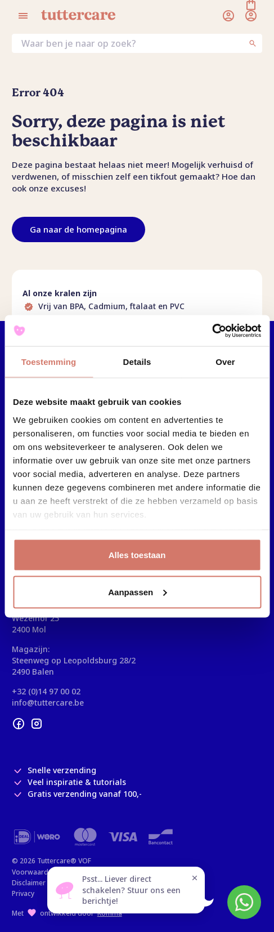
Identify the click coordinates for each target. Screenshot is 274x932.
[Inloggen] (228, 16)
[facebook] (18, 723)
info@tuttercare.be (48, 702)
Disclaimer (29, 883)
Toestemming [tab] (49, 362)
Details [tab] (137, 362)
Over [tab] (225, 362)
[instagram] (36, 723)
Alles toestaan (137, 555)
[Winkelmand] (251, 16)
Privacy (23, 893)
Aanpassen (137, 591)
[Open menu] (23, 16)
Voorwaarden (34, 872)
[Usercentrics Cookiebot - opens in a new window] (212, 330)
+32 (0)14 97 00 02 (46, 691)
